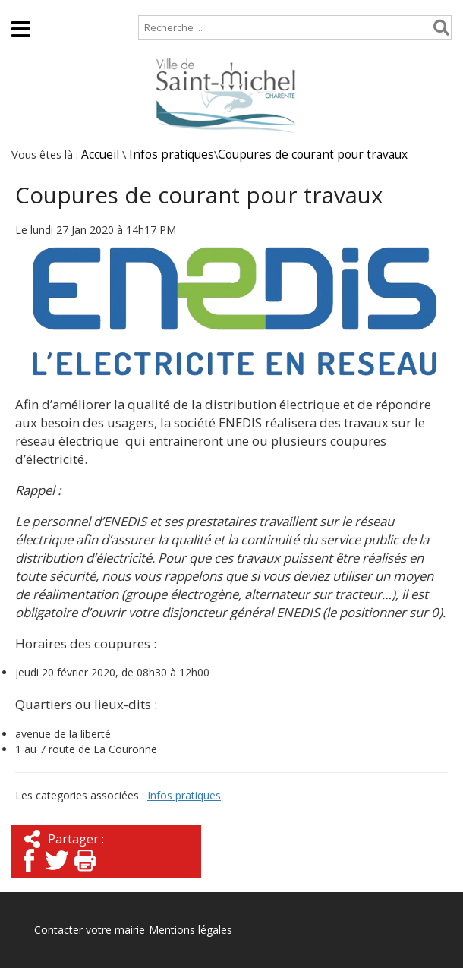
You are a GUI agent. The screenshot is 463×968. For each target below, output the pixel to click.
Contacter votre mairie (89, 929)
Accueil (24, 7)
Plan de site (97, 7)
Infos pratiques (171, 154)
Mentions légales (190, 929)
